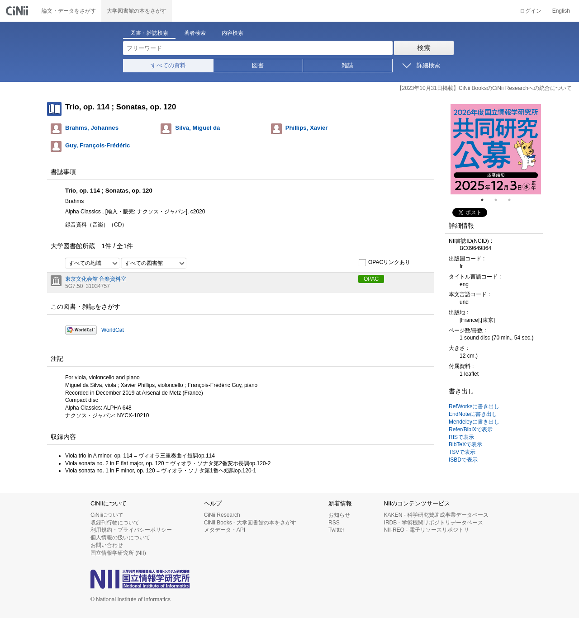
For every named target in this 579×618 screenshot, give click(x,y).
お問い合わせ (106, 545)
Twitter (336, 530)
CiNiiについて (106, 515)
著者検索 (195, 33)
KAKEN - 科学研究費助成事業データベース (436, 515)
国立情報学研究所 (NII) (118, 553)
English (561, 11)
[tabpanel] (496, 149)
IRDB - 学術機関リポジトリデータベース (433, 522)
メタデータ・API (224, 530)
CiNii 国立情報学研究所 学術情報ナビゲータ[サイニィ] (18, 11)
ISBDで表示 (463, 460)
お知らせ (339, 515)
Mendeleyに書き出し (474, 422)
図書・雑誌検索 (149, 33)
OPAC (371, 279)
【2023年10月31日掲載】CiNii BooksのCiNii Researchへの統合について (484, 88)
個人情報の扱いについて (120, 537)
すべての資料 (168, 65)
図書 (258, 65)
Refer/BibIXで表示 (471, 429)
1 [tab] (485, 199)
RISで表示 (461, 437)
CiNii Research (222, 515)
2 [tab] (499, 199)
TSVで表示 (462, 452)
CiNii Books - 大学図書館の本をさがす (250, 522)
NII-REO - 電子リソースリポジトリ (426, 530)
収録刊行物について (114, 522)
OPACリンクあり (384, 263)
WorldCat (112, 330)
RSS (334, 522)
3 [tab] (512, 199)
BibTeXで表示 (465, 444)
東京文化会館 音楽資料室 (95, 279)
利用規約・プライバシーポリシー (131, 530)
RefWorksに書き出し (474, 406)
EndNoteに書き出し (473, 414)
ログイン (530, 11)
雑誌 (347, 65)
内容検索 (232, 33)
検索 (424, 48)
